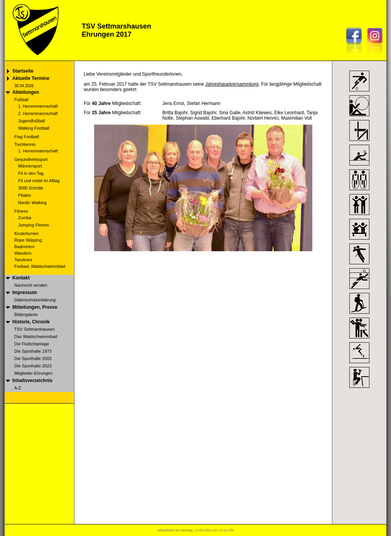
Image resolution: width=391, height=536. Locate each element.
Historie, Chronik (31, 322)
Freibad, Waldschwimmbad (39, 266)
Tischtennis (24, 144)
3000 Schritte (30, 188)
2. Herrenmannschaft (38, 113)
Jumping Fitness (33, 225)
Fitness (21, 211)
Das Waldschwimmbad (35, 336)
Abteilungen (25, 92)
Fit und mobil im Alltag (39, 180)
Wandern (22, 253)
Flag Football (26, 136)
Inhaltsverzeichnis (32, 380)
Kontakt (21, 278)
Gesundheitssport (30, 159)
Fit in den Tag (31, 173)
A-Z (17, 388)
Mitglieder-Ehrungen (33, 373)
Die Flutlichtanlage (31, 344)
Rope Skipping (28, 240)
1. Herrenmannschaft (38, 106)
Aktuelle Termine (30, 78)
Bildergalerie (26, 314)
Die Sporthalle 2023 (33, 366)
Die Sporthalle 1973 (33, 351)
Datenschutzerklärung (35, 300)
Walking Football (33, 128)
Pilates (24, 195)
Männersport (30, 166)
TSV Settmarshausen (34, 329)
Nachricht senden (30, 285)
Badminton (24, 246)
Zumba (24, 217)
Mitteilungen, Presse (34, 307)
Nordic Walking (32, 202)
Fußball (21, 99)
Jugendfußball (31, 120)
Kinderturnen (26, 233)
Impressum (24, 292)
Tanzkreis (23, 259)
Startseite (23, 71)
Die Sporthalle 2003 (33, 358)
